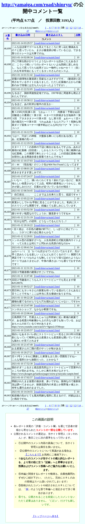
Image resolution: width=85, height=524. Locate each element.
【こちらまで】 (33, 454)
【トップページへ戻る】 (45, 516)
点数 (78, 35)
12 (71, 27)
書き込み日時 (22, 35)
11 (67, 27)
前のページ (41, 31)
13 (75, 27)
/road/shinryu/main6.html (47, 43)
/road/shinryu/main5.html (47, 217)
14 (79, 27)
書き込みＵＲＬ (54, 35)
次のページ (53, 31)
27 (28, 31)
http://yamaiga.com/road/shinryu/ (37, 4)
